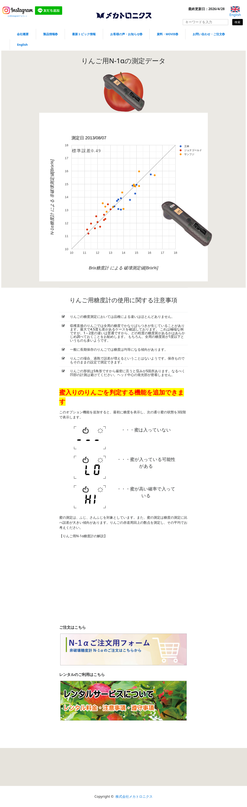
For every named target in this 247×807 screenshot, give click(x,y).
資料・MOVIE (167, 34)
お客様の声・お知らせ (126, 34)
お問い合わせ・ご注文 (209, 34)
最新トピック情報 (84, 34)
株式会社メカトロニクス (134, 796)
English (22, 45)
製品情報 (50, 34)
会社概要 (23, 34)
